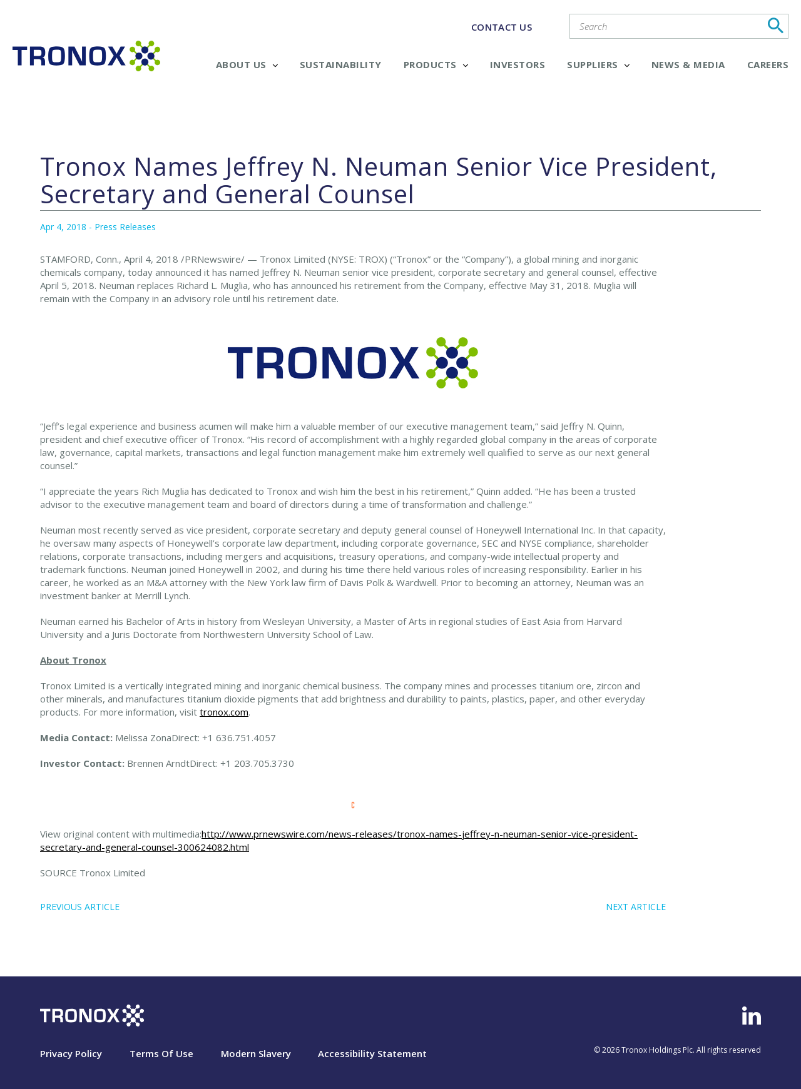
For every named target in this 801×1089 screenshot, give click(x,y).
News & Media (688, 64)
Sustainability (341, 64)
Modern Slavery (256, 1053)
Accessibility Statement (372, 1053)
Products (436, 64)
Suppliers (598, 64)
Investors (518, 64)
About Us (247, 64)
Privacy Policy (71, 1053)
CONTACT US (501, 27)
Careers (768, 64)
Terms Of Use (161, 1053)
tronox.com (224, 712)
